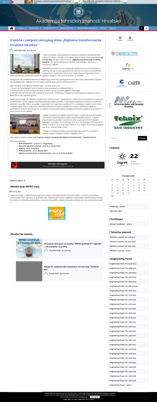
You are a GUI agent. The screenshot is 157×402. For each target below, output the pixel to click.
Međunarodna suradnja (87, 28)
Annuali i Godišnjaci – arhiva (121, 224)
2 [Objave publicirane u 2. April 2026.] (128, 182)
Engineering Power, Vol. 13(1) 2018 (123, 381)
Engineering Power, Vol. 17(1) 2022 (123, 309)
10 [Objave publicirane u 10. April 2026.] (134, 185)
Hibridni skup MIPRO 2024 (24, 186)
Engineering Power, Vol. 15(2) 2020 (123, 340)
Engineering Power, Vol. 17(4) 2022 (123, 295)
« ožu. (112, 196)
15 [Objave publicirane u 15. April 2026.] (123, 188)
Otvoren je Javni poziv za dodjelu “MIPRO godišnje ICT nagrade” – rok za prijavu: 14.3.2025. (73, 245)
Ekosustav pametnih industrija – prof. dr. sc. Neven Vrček (39, 146)
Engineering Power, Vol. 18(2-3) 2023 (124, 286)
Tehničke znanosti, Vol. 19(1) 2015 (122, 246)
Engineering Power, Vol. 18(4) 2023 (123, 282)
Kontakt (103, 28)
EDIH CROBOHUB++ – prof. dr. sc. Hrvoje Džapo (36, 144)
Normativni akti (50, 28)
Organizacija (34, 28)
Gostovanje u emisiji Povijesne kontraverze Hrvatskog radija (87, 2)
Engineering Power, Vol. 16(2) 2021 (123, 322)
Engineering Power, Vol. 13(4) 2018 (123, 367)
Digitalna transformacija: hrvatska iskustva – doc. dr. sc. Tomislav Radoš (46, 153)
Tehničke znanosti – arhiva (120, 251)
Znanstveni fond (66, 28)
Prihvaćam (95, 397)
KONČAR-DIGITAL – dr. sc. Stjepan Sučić (33, 151)
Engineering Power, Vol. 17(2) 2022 (123, 304)
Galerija (113, 28)
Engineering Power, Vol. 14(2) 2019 (123, 358)
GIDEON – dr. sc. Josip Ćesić (29, 148)
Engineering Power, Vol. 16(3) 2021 (123, 318)
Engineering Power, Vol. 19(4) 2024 (123, 264)
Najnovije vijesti (116, 211)
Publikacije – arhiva (117, 206)
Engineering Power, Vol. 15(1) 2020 (123, 345)
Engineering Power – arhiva (120, 385)
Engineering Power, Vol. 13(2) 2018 (123, 376)
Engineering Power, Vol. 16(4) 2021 (123, 313)
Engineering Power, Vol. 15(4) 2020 (123, 331)
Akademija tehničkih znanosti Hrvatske (78, 21)
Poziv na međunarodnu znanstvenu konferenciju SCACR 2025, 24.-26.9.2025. (35, 2)
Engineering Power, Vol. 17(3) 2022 (123, 300)
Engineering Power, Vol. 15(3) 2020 (123, 336)
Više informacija (83, 397)
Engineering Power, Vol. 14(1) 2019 (123, 363)
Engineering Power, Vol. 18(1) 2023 (123, 291)
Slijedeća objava (18, 181)
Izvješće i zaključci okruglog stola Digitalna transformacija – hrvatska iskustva (66, 137)
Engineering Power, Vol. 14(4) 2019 (123, 349)
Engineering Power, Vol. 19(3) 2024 (123, 268)
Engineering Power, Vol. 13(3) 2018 (123, 372)
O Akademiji (20, 28)
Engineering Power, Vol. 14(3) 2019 (123, 354)
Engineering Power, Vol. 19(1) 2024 (123, 277)
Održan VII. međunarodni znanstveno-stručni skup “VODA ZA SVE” (71, 268)
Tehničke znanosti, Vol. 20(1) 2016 (123, 242)
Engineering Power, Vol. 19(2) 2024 (123, 273)
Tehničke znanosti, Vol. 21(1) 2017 (122, 237)
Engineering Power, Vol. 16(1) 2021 (123, 327)
